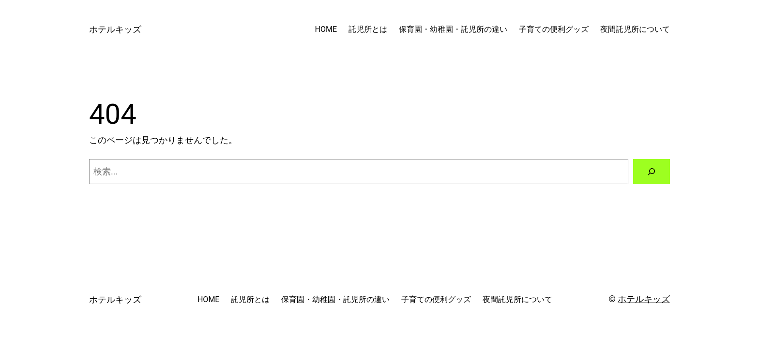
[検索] (651, 171)
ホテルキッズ (115, 29)
